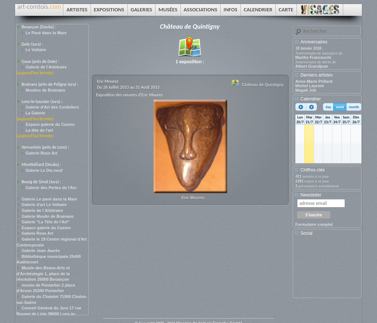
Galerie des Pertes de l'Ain (51, 187)
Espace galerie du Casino (50, 124)
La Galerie (35, 113)
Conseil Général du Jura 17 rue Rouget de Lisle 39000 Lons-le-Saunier (49, 314)
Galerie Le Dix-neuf (44, 170)
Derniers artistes (316, 75)
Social (306, 233)
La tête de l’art (39, 130)
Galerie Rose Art (41, 153)
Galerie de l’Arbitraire (46, 67)
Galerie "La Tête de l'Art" (46, 222)
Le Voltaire (36, 49)
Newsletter (310, 195)
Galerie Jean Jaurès (41, 250)
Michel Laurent (309, 86)
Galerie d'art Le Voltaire (44, 204)
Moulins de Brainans (46, 90)
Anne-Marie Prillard (313, 81)
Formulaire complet (314, 224)
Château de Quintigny (263, 84)
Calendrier (310, 99)
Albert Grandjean (311, 66)
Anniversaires (313, 42)
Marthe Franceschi (313, 57)
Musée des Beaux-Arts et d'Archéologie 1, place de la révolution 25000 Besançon (43, 273)
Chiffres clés (312, 170)
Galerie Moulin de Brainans (48, 216)
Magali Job (305, 90)
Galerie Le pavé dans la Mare (49, 199)
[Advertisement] (328, 269)
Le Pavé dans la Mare (46, 33)
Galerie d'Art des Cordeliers (52, 107)
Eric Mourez (193, 197)
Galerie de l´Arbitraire (42, 210)
